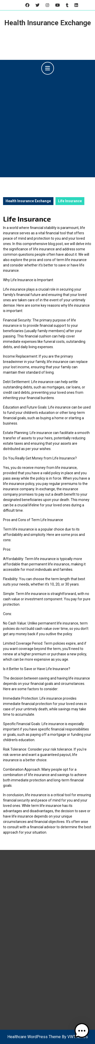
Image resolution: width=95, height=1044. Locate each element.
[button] (82, 1031)
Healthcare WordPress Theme (34, 1036)
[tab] (47, 68)
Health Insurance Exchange (47, 23)
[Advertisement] (47, 125)
